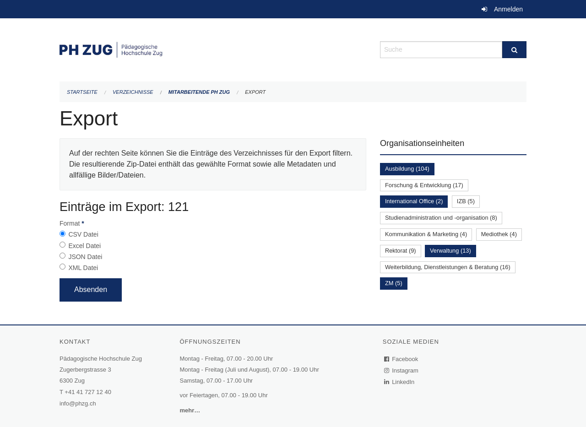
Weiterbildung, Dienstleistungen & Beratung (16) (447, 267)
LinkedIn (400, 381)
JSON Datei (85, 256)
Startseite (82, 92)
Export (255, 92)
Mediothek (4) (499, 234)
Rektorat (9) (400, 250)
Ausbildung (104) (407, 168)
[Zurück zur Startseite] (213, 49)
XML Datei (83, 267)
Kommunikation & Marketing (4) (426, 234)
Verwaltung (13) (450, 250)
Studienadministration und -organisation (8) (441, 217)
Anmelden (508, 9)
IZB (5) (466, 201)
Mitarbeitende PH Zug (199, 92)
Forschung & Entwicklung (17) (424, 185)
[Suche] (514, 49)
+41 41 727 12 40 (88, 392)
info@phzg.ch (78, 403)
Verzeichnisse (133, 92)
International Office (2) (414, 201)
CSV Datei (83, 234)
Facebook (401, 359)
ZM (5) (393, 283)
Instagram (402, 370)
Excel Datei (84, 245)
